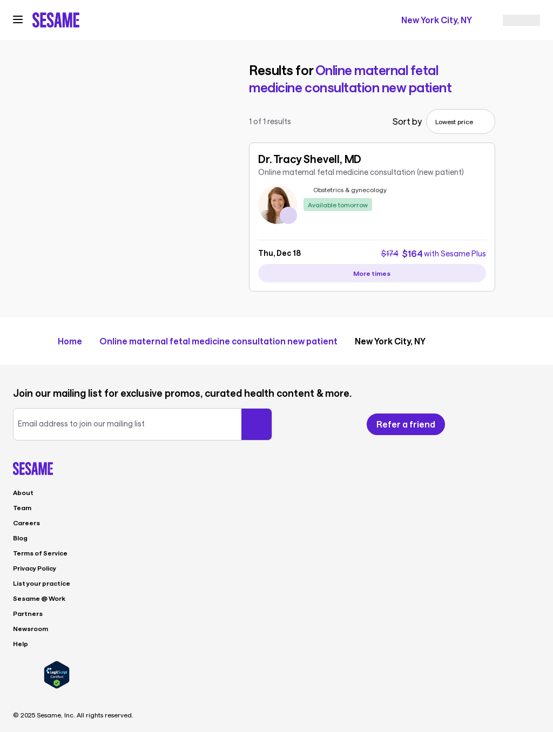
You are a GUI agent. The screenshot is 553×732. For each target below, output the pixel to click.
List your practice (41, 583)
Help (20, 643)
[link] (371, 192)
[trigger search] (170, 20)
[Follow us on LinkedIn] (533, 424)
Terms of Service (40, 553)
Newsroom (30, 628)
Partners (28, 613)
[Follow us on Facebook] (474, 424)
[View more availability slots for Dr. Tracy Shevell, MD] (371, 273)
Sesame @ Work (39, 598)
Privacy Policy (34, 568)
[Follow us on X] (493, 424)
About (23, 492)
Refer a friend (405, 424)
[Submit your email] (256, 424)
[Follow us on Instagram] (513, 424)
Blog (20, 537)
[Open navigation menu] (18, 19)
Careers (26, 522)
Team (22, 507)
